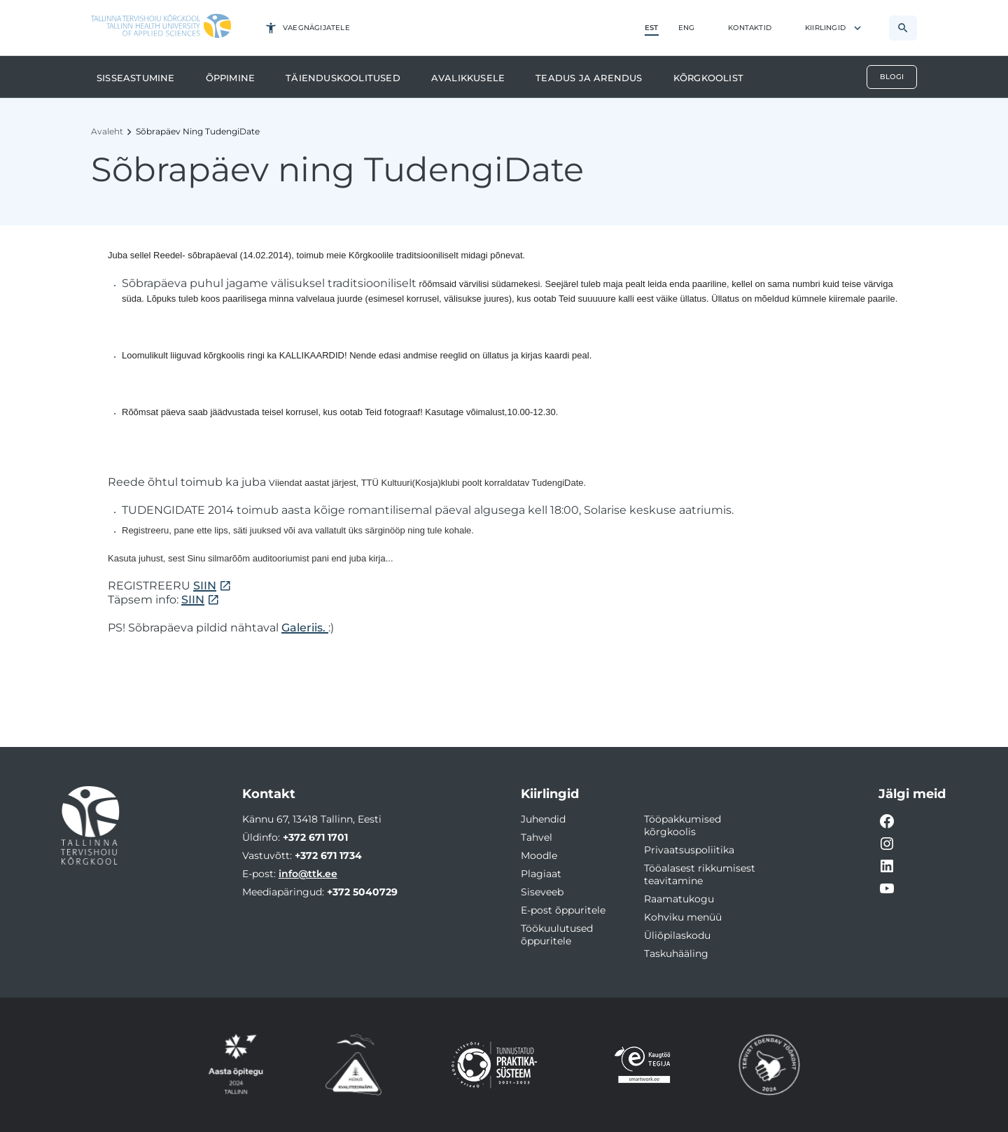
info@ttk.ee (308, 873)
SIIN (204, 585)
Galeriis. (304, 627)
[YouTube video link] (886, 888)
